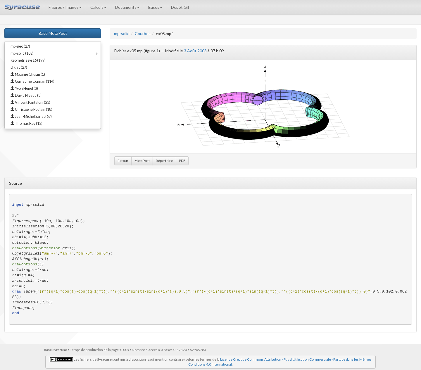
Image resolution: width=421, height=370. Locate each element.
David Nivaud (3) (26, 95)
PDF (182, 160)
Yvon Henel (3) (24, 88)
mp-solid (122, 33)
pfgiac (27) (19, 67)
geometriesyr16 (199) (28, 60)
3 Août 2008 (195, 50)
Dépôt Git (180, 7)
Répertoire (164, 160)
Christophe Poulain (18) (31, 109)
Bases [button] (155, 7)
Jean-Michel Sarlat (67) (31, 116)
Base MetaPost (53, 33)
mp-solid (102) (22, 53)
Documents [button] (127, 7)
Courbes (143, 33)
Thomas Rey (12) (26, 123)
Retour (123, 160)
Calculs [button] (98, 7)
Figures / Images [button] (65, 7)
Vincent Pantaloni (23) (30, 102)
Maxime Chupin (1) (28, 74)
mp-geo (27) (20, 46)
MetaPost (142, 160)
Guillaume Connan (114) (32, 81)
